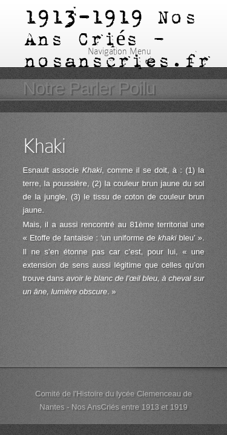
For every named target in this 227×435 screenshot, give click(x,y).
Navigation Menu (112, 51)
